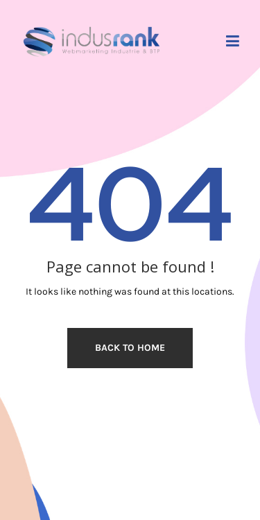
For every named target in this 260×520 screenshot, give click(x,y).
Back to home (130, 348)
